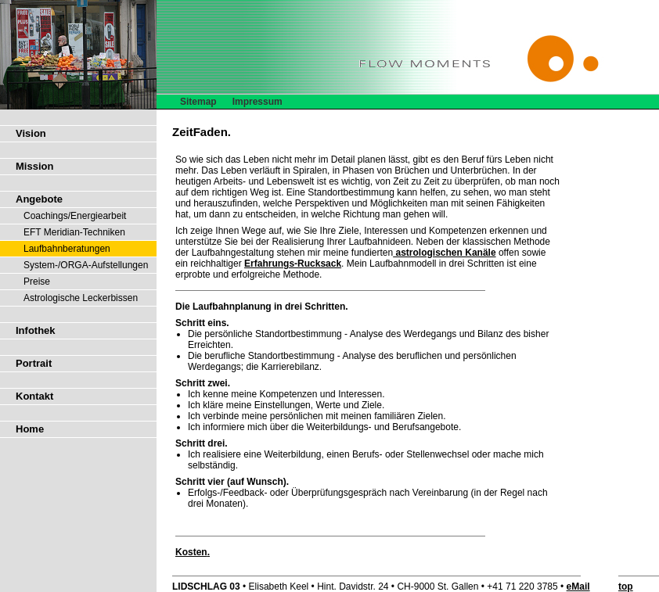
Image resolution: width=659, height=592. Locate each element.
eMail (578, 586)
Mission (34, 166)
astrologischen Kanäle (444, 252)
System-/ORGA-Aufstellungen (85, 265)
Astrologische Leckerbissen (80, 297)
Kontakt (34, 396)
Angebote (39, 199)
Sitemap (198, 101)
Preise (36, 281)
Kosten (191, 552)
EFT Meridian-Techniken (74, 232)
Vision (31, 133)
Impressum (257, 101)
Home (30, 429)
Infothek (36, 330)
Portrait (34, 363)
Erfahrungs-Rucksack (292, 263)
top (625, 586)
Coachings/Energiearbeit (74, 215)
